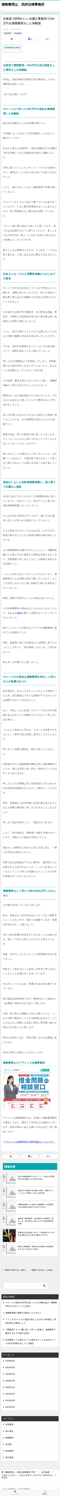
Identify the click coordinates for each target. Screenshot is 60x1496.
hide (17, 47)
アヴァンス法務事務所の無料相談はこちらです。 (30, 1142)
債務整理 (7, 33)
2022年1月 (10, 1387)
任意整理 (9, 1424)
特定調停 (9, 1451)
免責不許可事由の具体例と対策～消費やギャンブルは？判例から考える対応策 (35, 1192)
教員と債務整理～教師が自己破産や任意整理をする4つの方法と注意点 (35, 1248)
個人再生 (9, 1431)
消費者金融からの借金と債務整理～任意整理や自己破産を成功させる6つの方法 (35, 1206)
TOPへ (45, 1492)
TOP (20, 1472)
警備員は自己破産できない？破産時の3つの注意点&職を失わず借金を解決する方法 (36, 1234)
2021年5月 (10, 1394)
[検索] (25, 1286)
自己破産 (17, 33)
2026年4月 (10, 1361)
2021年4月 (10, 1400)
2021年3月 (10, 1407)
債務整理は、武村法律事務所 (22, 4)
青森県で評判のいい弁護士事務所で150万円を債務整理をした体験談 (45, 1270)
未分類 (8, 1444)
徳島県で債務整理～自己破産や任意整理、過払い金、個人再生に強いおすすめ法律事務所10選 (35, 1221)
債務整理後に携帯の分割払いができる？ (23, 1313)
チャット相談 (15, 613)
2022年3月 (10, 1381)
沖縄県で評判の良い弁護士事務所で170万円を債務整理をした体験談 (17, 1270)
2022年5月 (10, 1367)
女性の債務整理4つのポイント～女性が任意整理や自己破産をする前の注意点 (36, 1178)
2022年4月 (10, 1374)
